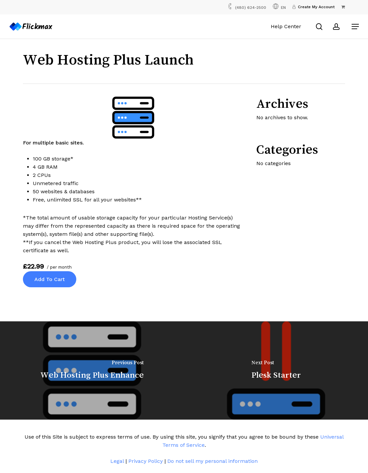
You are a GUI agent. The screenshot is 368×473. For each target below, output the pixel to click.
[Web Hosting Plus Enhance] (92, 370)
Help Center (286, 26)
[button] (355, 26)
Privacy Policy (145, 461)
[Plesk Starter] (276, 370)
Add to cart (49, 279)
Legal (117, 461)
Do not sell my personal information (212, 461)
